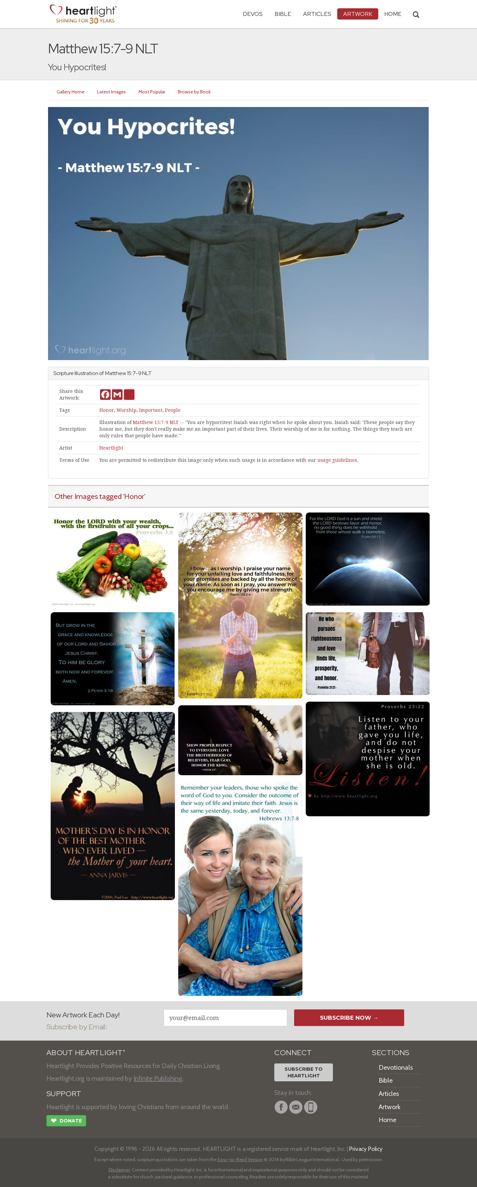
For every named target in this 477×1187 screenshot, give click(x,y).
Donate (66, 1121)
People (173, 410)
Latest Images (111, 92)
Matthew (115, 373)
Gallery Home (70, 92)
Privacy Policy (366, 1148)
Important (150, 410)
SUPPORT (63, 1094)
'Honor (133, 496)
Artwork (357, 14)
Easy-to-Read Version (240, 1159)
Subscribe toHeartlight (304, 1072)
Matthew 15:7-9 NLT (156, 422)
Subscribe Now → (349, 1017)
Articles (317, 14)
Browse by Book (194, 92)
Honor (106, 410)
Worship (126, 410)
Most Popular (151, 92)
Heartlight (111, 448)
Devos (253, 14)
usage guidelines (337, 460)
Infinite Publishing (157, 1078)
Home (387, 1120)
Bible (283, 14)
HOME (392, 14)
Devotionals (396, 1067)
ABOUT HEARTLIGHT (85, 1052)
